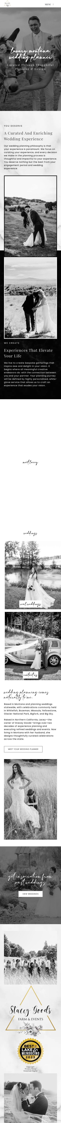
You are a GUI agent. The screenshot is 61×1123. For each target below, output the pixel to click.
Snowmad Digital (31, 1071)
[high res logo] (7, 3)
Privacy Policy (30, 1069)
